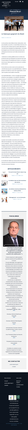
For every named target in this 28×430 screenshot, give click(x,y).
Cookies (18, 387)
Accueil (16, 1)
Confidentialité (19, 384)
